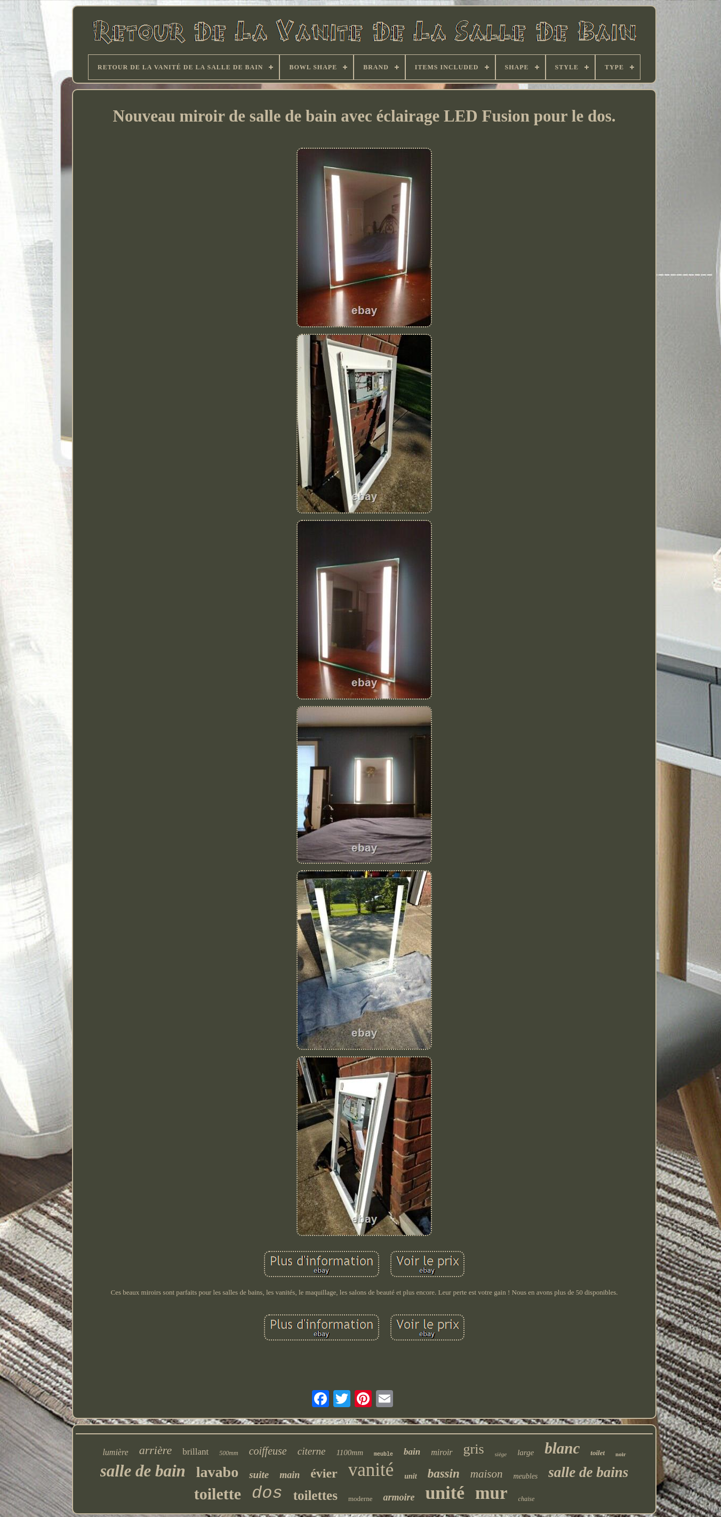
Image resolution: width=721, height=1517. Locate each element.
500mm (228, 1453)
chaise (526, 1499)
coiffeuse (268, 1451)
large (525, 1452)
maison (486, 1473)
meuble (383, 1454)
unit (410, 1476)
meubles (525, 1476)
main (289, 1475)
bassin (444, 1473)
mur (491, 1493)
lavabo (217, 1472)
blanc (562, 1448)
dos (267, 1493)
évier (324, 1473)
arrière (155, 1450)
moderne (360, 1499)
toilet (597, 1453)
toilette (217, 1494)
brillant (195, 1452)
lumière (115, 1452)
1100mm (349, 1452)
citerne (312, 1451)
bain (412, 1452)
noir (620, 1454)
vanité (371, 1469)
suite (259, 1474)
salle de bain (143, 1471)
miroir (441, 1452)
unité (444, 1493)
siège (501, 1454)
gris (473, 1449)
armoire (398, 1497)
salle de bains (588, 1472)
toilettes (315, 1495)
